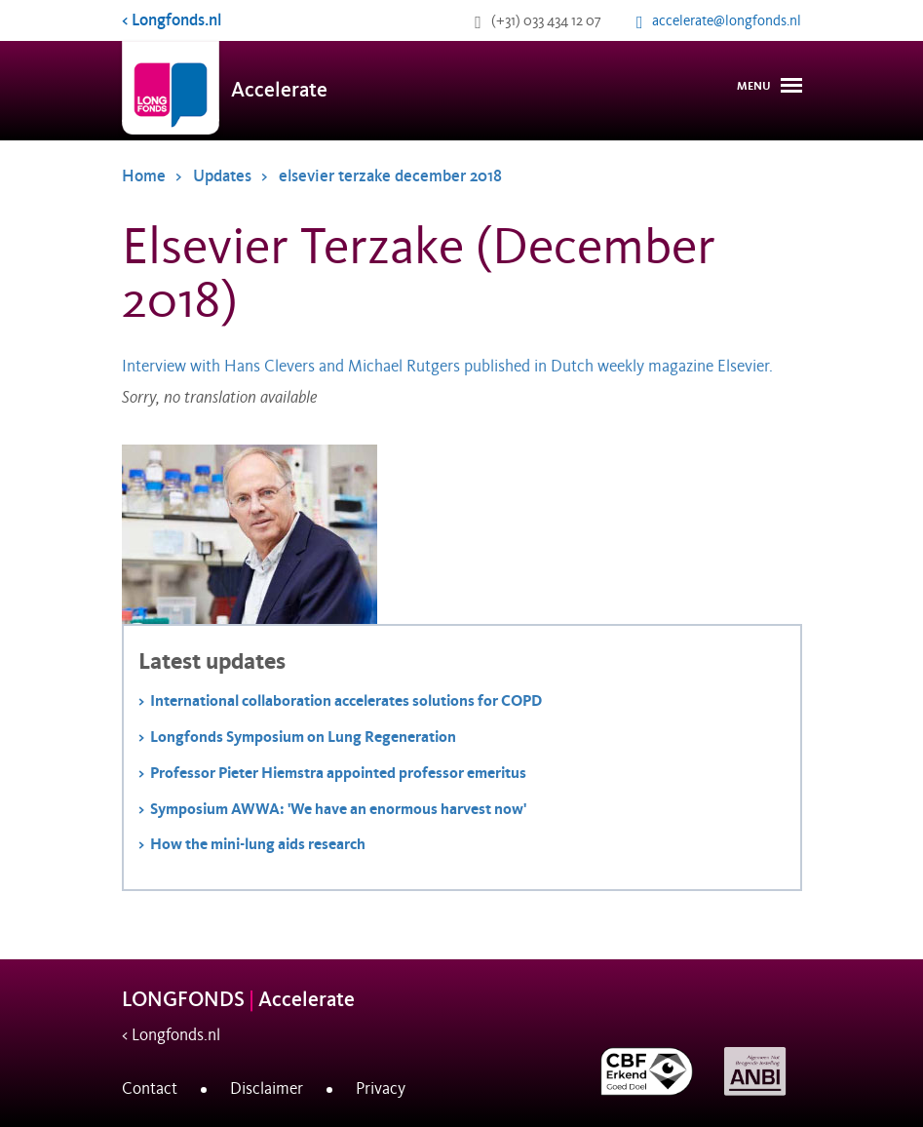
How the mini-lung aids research (257, 844)
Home (144, 176)
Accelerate (279, 90)
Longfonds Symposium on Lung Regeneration (303, 736)
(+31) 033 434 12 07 (546, 20)
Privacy (380, 1089)
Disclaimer (266, 1089)
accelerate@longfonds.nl (726, 20)
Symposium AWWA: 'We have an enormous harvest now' (338, 808)
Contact (149, 1089)
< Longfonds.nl (171, 20)
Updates (222, 176)
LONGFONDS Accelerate (238, 1000)
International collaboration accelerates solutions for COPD (346, 700)
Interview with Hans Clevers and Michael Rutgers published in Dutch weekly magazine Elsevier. (449, 366)
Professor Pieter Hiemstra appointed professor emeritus (338, 772)
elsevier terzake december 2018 (390, 176)
